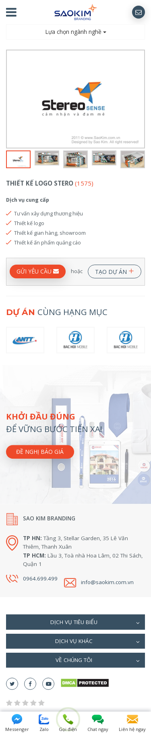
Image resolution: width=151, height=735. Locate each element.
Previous (11, 99)
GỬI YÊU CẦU (38, 271)
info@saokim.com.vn (107, 582)
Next (140, 99)
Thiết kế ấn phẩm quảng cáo (47, 242)
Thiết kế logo (29, 223)
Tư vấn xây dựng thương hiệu (48, 213)
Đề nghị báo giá (40, 452)
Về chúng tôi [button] (98, 661)
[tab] (75, 621)
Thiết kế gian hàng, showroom (50, 232)
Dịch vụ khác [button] (97, 642)
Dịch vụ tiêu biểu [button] (95, 623)
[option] (75, 99)
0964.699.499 (40, 578)
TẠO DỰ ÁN (114, 270)
